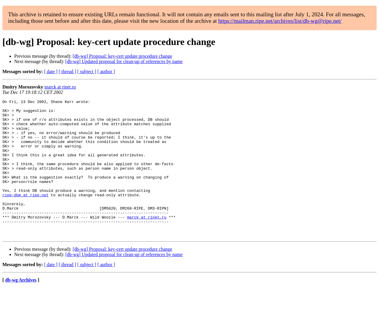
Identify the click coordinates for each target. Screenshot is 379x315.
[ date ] (50, 71)
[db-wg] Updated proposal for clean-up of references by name (123, 61)
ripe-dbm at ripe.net (25, 214)
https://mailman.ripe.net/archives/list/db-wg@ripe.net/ (280, 21)
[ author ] (106, 71)
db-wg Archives (20, 307)
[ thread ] (67, 71)
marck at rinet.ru (60, 86)
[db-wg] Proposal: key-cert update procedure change (122, 56)
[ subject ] (86, 71)
